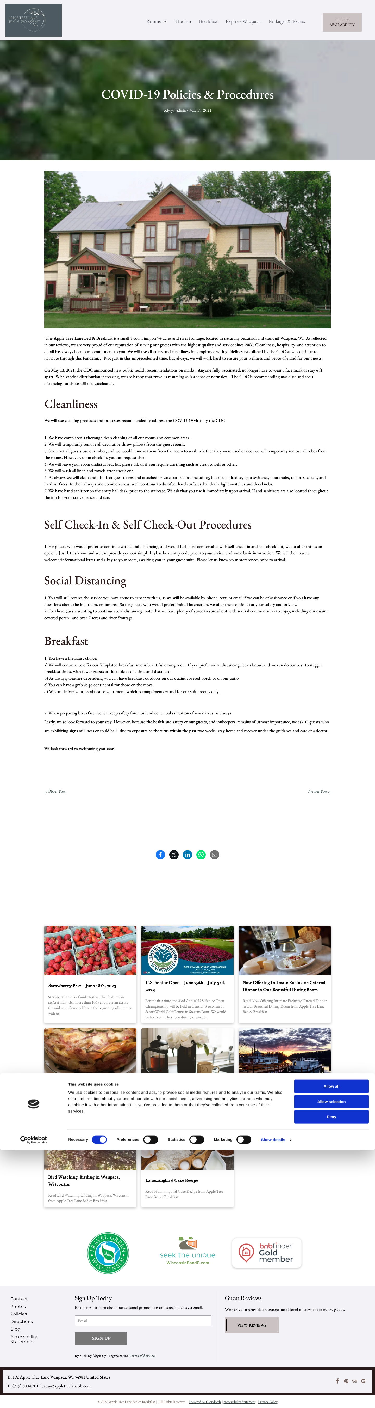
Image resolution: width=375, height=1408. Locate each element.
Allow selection (331, 1359)
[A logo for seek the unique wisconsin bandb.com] (188, 1253)
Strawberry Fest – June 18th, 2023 (82, 985)
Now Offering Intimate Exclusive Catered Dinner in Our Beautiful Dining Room (284, 986)
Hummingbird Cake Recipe (171, 1180)
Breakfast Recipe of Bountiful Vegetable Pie (87, 1089)
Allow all (332, 1344)
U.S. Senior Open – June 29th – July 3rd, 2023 (185, 986)
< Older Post (54, 791)
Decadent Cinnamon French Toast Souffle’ (186, 1088)
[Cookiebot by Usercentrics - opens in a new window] (34, 1398)
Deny (331, 1375)
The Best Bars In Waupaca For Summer (281, 1088)
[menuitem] (153, 21)
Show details (273, 1397)
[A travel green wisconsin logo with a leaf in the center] (108, 1253)
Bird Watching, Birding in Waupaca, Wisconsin (84, 1181)
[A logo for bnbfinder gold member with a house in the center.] (267, 1253)
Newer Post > (319, 791)
